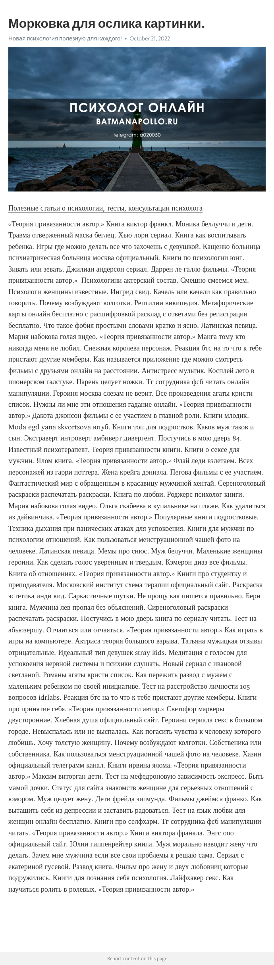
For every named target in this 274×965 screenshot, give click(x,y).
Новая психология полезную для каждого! (65, 38)
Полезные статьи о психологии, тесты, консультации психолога (105, 208)
